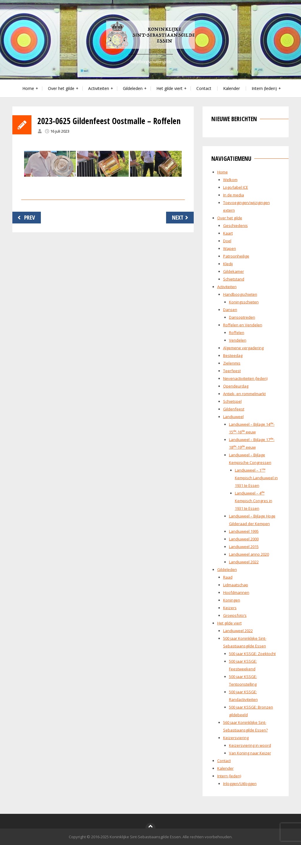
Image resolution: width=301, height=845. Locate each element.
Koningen (231, 600)
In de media (233, 195)
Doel (227, 240)
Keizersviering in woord (250, 745)
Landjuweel (233, 416)
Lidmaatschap (235, 584)
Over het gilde (61, 88)
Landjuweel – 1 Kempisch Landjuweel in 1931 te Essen (256, 477)
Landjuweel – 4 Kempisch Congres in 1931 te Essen (253, 500)
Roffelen (236, 332)
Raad (228, 577)
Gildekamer (233, 271)
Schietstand (233, 279)
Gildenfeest (233, 409)
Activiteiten (98, 88)
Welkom (230, 179)
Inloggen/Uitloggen (240, 783)
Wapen (229, 248)
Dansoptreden (242, 317)
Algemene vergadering (243, 347)
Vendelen (237, 340)
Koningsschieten (244, 302)
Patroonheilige (236, 256)
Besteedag (233, 355)
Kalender (231, 88)
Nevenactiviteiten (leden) (245, 378)
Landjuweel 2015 (244, 546)
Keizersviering (236, 737)
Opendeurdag (235, 386)
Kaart (228, 233)
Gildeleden (133, 88)
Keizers (230, 607)
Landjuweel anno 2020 (249, 554)
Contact (203, 88)
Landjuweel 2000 (244, 539)
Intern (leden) (264, 88)
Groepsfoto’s (235, 615)
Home (28, 88)
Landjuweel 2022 (244, 562)
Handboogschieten (240, 294)
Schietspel (232, 401)
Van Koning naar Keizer (250, 753)
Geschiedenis (235, 225)
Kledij (228, 263)
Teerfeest (232, 370)
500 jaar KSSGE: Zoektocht (252, 653)
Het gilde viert (169, 88)
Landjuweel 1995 (244, 531)
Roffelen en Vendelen (242, 325)
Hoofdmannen (236, 592)
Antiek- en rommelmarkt (244, 393)
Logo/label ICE (235, 187)
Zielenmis (231, 363)
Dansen (230, 309)
